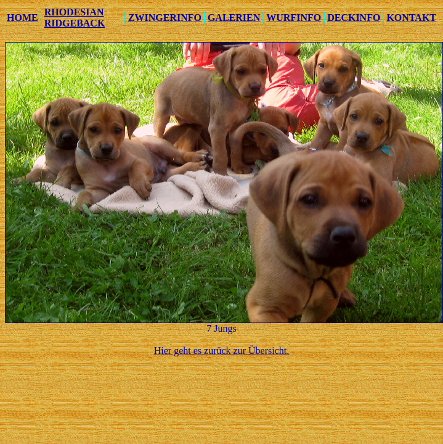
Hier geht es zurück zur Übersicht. (221, 350)
